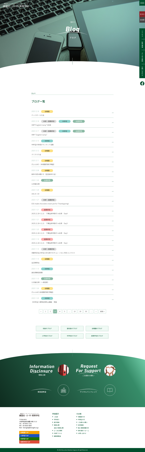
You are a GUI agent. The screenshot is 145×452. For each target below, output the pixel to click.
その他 (78, 414)
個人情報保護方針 (83, 428)
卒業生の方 (81, 419)
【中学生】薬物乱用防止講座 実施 (44, 302)
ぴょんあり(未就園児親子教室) (42, 292)
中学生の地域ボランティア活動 (42, 144)
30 (86, 311)
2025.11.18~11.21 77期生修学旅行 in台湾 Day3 (49, 223)
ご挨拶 (56, 417)
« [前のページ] (40, 311)
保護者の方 (81, 417)
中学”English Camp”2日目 (41, 125)
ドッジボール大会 (37, 115)
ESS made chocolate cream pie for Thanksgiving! (50, 203)
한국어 (142, 14)
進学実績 (56, 422)
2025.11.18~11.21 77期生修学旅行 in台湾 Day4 (49, 213)
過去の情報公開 (58, 428)
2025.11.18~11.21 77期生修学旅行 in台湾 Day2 (49, 233)
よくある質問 (142, 57)
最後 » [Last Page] (102, 311)
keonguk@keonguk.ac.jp (31, 428)
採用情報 (142, 44)
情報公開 (56, 425)
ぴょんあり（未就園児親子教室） (43, 164)
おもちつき (35, 194)
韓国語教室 (57, 436)
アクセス (142, 34)
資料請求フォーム (83, 430)
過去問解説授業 (37, 272)
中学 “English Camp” (39, 135)
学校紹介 (55, 414)
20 (80, 311)
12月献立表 (35, 184)
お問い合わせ (142, 71)
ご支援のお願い (83, 422)
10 (75, 311)
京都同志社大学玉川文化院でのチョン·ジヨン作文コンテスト (53, 253)
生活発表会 (35, 263)
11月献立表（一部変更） (40, 282)
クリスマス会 (36, 154)
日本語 (142, 20)
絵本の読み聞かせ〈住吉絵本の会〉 (44, 174)
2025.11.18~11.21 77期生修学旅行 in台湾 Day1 (49, 243)
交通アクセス (58, 433)
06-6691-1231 (27, 423)
